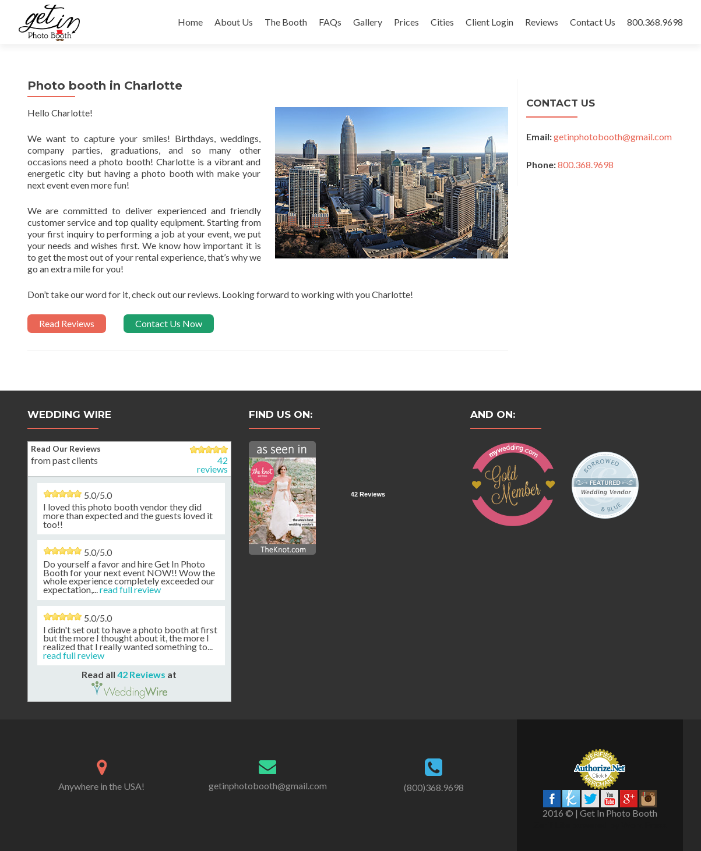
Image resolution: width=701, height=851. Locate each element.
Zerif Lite (552, 824)
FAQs (330, 21)
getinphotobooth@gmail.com (613, 136)
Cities (442, 21)
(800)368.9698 (434, 787)
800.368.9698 (655, 21)
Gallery (367, 21)
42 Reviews (141, 674)
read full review (130, 589)
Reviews (541, 21)
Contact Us (592, 21)
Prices (406, 21)
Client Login (489, 21)
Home (190, 21)
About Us (233, 21)
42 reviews (212, 464)
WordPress (643, 824)
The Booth (286, 21)
